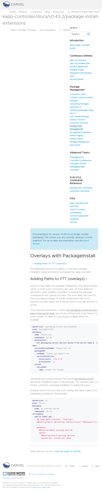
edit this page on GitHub (67, 451)
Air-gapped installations (80, 132)
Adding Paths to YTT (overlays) (50, 264)
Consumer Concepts (79, 123)
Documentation (48, 30)
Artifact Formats (77, 120)
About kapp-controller (80, 45)
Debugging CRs (77, 157)
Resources (58, 12)
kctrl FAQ (74, 206)
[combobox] (80, 34)
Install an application (79, 67)
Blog (47, 12)
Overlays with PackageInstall (76, 127)
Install (72, 48)
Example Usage (77, 70)
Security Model (76, 79)
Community (36, 12)
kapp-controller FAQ (79, 203)
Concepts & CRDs (78, 94)
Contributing (75, 213)
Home (13, 12)
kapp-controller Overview (24, 30)
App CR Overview (78, 60)
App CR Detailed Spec (80, 63)
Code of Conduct (78, 210)
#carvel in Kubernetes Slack (83, 12)
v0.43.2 (73, 28)
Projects (23, 12)
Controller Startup (78, 164)
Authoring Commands (80, 191)
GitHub (64, 30)
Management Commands (81, 188)
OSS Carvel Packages (79, 117)
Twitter (70, 466)
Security (73, 222)
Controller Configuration (81, 160)
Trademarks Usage (38, 487)
